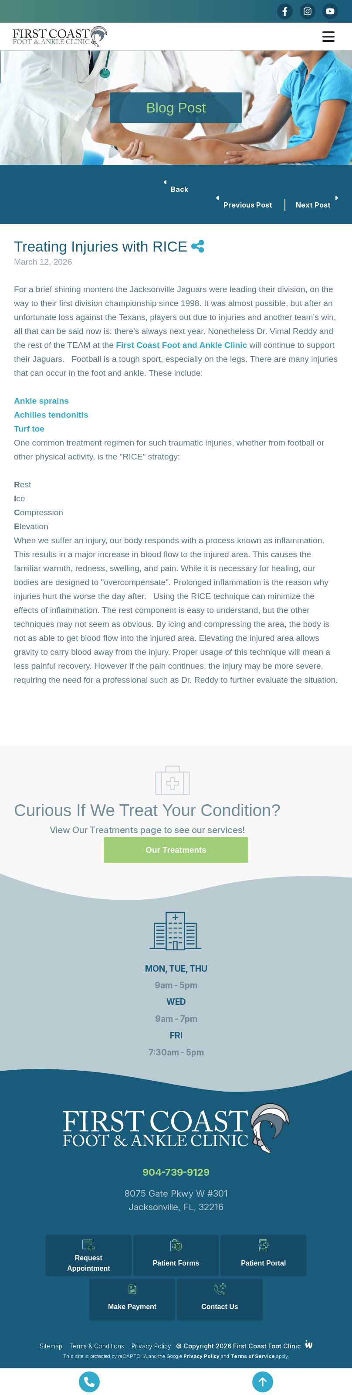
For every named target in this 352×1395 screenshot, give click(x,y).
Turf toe (29, 428)
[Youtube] (330, 11)
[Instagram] (307, 11)
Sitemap (51, 1346)
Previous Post (245, 204)
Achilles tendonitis (51, 414)
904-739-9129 (176, 1128)
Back (176, 188)
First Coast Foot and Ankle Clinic (181, 345)
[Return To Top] (262, 1381)
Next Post (317, 204)
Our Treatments (176, 805)
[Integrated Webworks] (309, 1344)
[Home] (83, 37)
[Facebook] (285, 11)
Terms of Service (252, 1356)
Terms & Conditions (96, 1346)
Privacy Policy (151, 1346)
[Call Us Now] (89, 1381)
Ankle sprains (41, 400)
